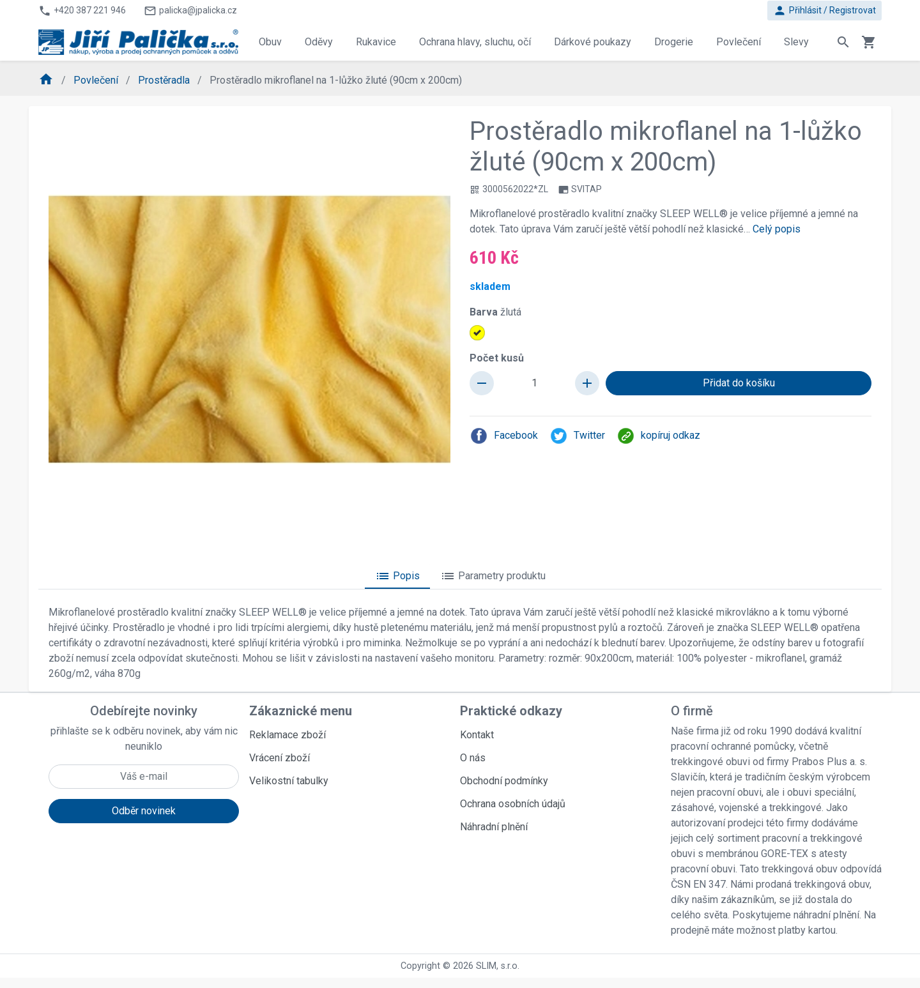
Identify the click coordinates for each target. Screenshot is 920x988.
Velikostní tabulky (288, 781)
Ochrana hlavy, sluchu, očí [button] (475, 42)
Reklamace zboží (287, 735)
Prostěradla (165, 80)
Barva (495, 312)
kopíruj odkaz (658, 436)
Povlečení (97, 80)
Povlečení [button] (738, 42)
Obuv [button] (270, 42)
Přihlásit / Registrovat (824, 10)
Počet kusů (497, 358)
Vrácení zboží (279, 758)
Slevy (796, 42)
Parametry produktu (493, 576)
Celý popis (777, 229)
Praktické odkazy (511, 710)
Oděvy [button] (319, 42)
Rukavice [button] (376, 42)
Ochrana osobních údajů (512, 804)
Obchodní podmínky (504, 781)
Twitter (577, 436)
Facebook (504, 436)
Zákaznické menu (300, 710)
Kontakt (477, 735)
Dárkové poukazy (592, 42)
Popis (397, 576)
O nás (473, 758)
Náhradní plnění (494, 827)
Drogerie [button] (673, 42)
